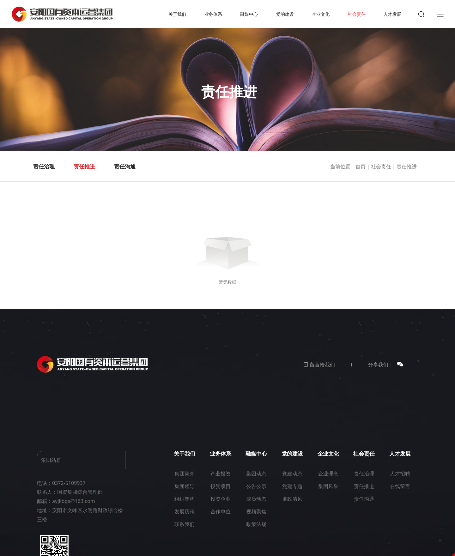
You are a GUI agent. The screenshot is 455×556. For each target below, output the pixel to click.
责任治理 (44, 173)
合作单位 (220, 517)
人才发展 (388, 17)
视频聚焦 (256, 517)
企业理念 (328, 479)
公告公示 (256, 492)
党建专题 (292, 492)
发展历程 (184, 517)
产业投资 (220, 479)
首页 (360, 173)
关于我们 (179, 17)
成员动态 (256, 505)
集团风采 (328, 492)
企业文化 (318, 17)
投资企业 (220, 505)
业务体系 (213, 17)
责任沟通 (125, 173)
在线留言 (400, 492)
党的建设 (283, 17)
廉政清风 (292, 505)
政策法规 (256, 530)
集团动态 (256, 479)
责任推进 (84, 173)
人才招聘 (400, 479)
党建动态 (292, 479)
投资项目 (220, 492)
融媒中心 (249, 17)
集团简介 (184, 479)
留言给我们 (319, 371)
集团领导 (184, 492)
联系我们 (184, 530)
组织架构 (184, 505)
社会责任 (353, 17)
